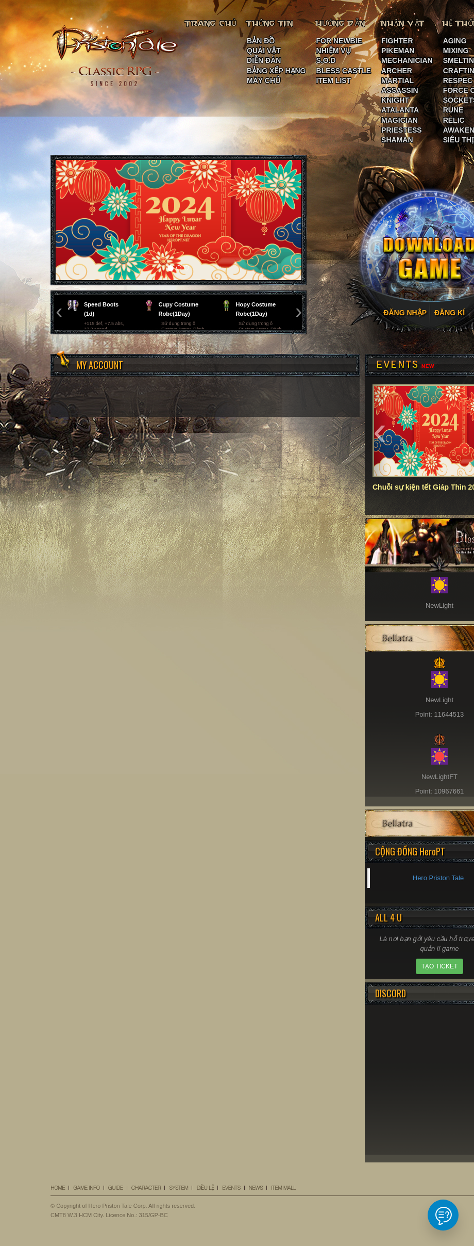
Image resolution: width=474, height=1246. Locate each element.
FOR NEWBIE (339, 41)
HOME (57, 1187)
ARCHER (396, 71)
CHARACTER (146, 1187)
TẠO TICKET (439, 966)
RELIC (454, 120)
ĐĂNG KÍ (449, 313)
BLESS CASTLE (343, 71)
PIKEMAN (398, 50)
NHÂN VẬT (403, 23)
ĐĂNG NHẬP (405, 313)
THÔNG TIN (270, 23)
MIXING (456, 50)
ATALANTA (400, 110)
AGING (455, 41)
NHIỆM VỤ (333, 50)
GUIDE (115, 1187)
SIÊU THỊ (458, 140)
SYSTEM (178, 1187)
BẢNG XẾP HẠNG (276, 71)
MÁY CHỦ (263, 80)
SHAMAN (397, 140)
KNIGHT (395, 100)
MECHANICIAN (407, 60)
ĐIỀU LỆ (205, 1187)
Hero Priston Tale (438, 878)
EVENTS (231, 1187)
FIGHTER (397, 41)
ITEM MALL (283, 1187)
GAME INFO (86, 1187)
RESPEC (458, 80)
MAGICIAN (399, 120)
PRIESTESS (401, 130)
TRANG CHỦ (210, 23)
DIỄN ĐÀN (264, 60)
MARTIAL (397, 80)
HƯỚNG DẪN (340, 23)
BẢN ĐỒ (261, 41)
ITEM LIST (333, 80)
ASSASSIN (399, 90)
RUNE (453, 110)
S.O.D (326, 60)
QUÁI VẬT (264, 50)
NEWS (256, 1187)
